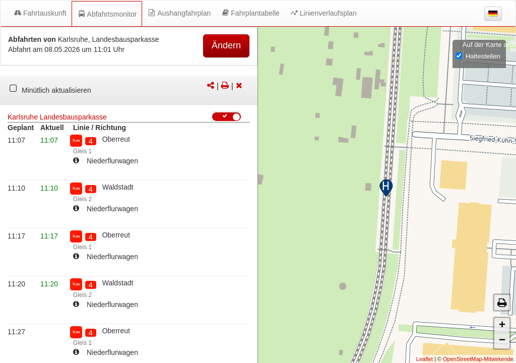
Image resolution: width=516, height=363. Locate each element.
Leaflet (424, 359)
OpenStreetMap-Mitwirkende (478, 359)
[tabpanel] (128, 90)
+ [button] (502, 325)
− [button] (502, 340)
